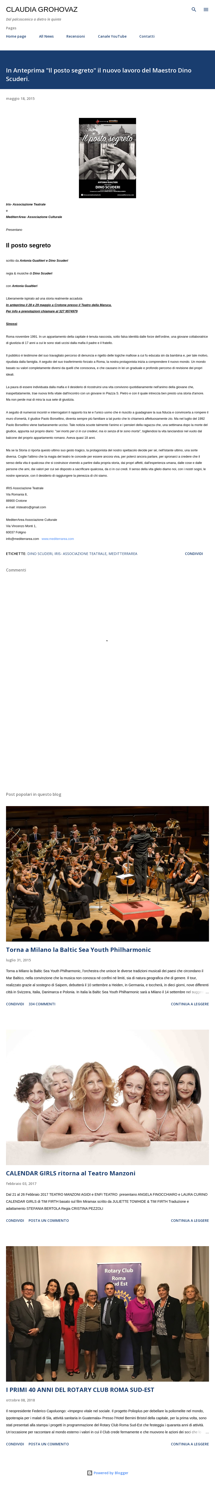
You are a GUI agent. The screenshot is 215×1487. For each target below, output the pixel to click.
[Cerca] (194, 9)
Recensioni (75, 36)
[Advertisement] (107, 740)
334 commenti (42, 1004)
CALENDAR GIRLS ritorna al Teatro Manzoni (71, 1173)
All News (46, 36)
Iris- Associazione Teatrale (80, 553)
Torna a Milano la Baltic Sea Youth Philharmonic (78, 949)
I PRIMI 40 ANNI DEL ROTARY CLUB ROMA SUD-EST (80, 1389)
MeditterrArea (123, 553)
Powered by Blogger (107, 1472)
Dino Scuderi (39, 553)
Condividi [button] (194, 553)
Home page (16, 36)
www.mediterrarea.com (58, 539)
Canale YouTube (112, 36)
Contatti (147, 36)
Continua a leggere (190, 1004)
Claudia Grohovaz (42, 9)
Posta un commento (49, 1220)
